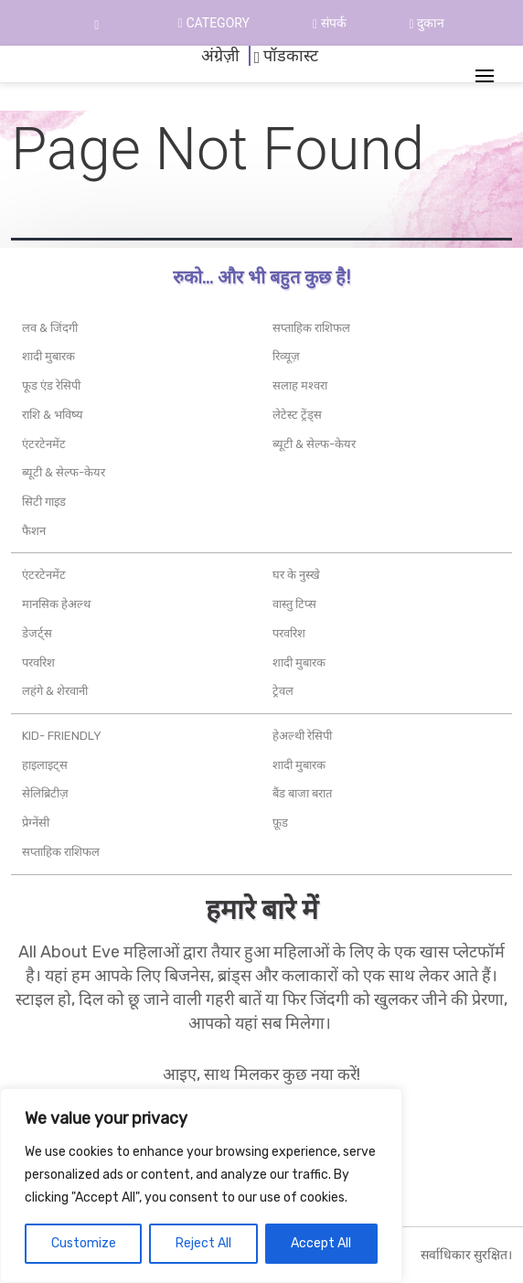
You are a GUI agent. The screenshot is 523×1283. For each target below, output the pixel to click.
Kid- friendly (61, 736)
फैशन (34, 531)
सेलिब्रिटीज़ (45, 793)
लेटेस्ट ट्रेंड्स (297, 415)
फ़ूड (280, 822)
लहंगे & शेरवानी (55, 691)
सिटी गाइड (44, 501)
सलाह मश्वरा (299, 385)
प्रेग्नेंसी (35, 822)
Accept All (321, 1243)
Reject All (203, 1243)
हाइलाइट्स (45, 765)
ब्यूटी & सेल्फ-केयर (63, 472)
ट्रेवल (283, 691)
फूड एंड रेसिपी (51, 385)
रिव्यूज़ (286, 356)
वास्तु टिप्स (294, 604)
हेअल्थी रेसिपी (302, 736)
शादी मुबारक (48, 356)
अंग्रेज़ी (220, 56)
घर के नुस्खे (296, 575)
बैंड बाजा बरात (302, 793)
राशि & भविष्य (52, 415)
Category (214, 23)
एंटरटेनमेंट (44, 444)
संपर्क (330, 23)
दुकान (426, 23)
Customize (83, 1243)
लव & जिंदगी (50, 328)
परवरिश (38, 662)
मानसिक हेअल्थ (56, 604)
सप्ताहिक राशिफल (311, 328)
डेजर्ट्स (37, 633)
